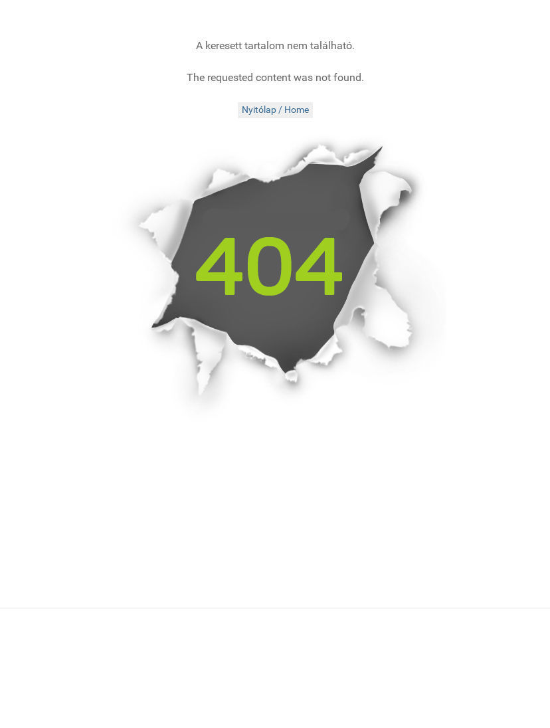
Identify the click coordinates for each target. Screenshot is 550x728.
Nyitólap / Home (275, 110)
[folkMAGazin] (96, 16)
